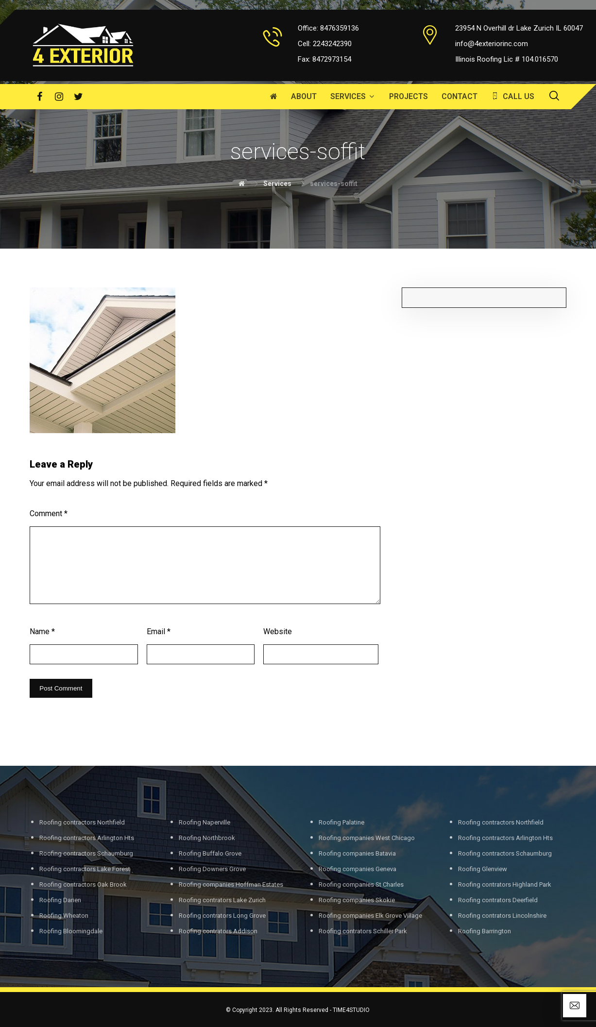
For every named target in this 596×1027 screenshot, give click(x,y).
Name (42, 631)
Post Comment (60, 688)
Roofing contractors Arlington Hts (86, 838)
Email (158, 631)
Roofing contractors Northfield (82, 822)
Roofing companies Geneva (357, 869)
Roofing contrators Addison (218, 931)
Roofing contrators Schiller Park (363, 931)
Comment (49, 513)
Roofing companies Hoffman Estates (231, 884)
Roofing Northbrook (207, 838)
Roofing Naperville (204, 822)
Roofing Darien (60, 900)
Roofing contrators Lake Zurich (222, 900)
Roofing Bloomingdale (70, 931)
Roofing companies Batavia (357, 853)
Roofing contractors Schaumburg (86, 853)
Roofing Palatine (341, 822)
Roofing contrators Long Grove (222, 915)
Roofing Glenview (482, 869)
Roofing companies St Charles (361, 884)
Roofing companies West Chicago (367, 838)
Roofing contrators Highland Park (504, 884)
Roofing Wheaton (63, 915)
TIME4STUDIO (351, 1010)
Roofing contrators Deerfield (498, 900)
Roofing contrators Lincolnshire (502, 915)
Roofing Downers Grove (212, 869)
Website (277, 631)
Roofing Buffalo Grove (210, 853)
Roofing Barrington (484, 931)
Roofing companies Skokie (357, 900)
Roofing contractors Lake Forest (84, 869)
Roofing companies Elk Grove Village (370, 915)
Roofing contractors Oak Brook (83, 884)
